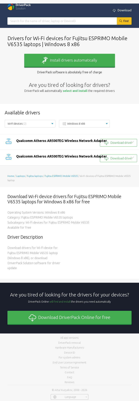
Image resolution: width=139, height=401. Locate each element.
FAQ (69, 377)
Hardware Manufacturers (69, 347)
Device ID (69, 352)
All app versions (69, 337)
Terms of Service (69, 367)
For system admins (69, 357)
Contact (69, 372)
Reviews (69, 382)
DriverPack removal (69, 342)
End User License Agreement (69, 362)
